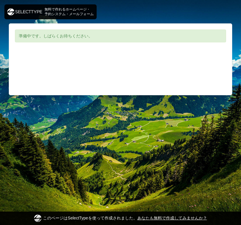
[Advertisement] (120, 73)
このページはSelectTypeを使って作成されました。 (120, 218)
